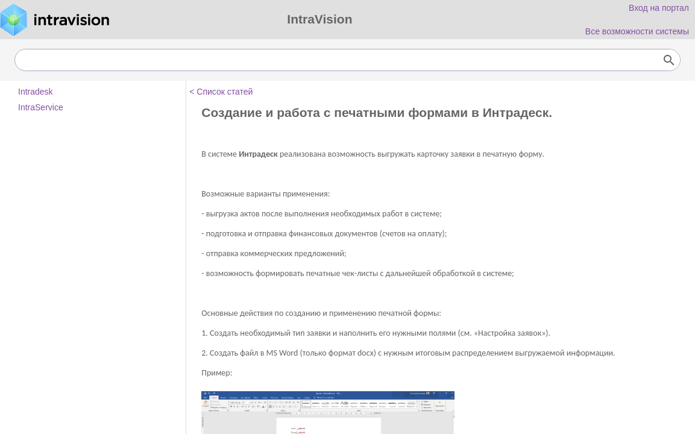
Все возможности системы (637, 31)
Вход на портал (659, 8)
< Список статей (221, 91)
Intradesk (35, 91)
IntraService (40, 107)
